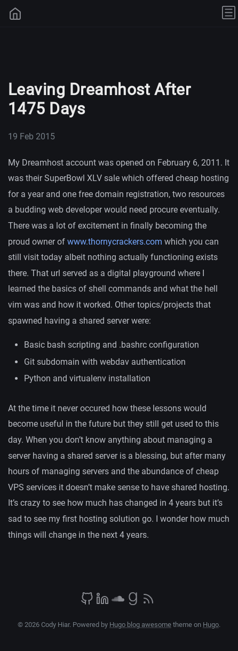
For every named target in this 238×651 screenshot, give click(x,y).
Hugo (211, 625)
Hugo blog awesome (140, 625)
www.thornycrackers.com (114, 242)
